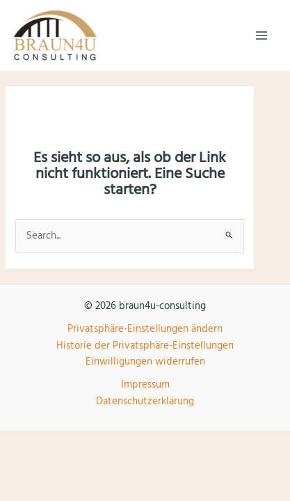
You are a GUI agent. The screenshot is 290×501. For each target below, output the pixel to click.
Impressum (145, 385)
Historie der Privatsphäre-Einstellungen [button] (145, 346)
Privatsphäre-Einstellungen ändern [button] (145, 329)
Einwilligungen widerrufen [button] (145, 362)
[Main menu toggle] (261, 35)
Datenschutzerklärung (145, 401)
